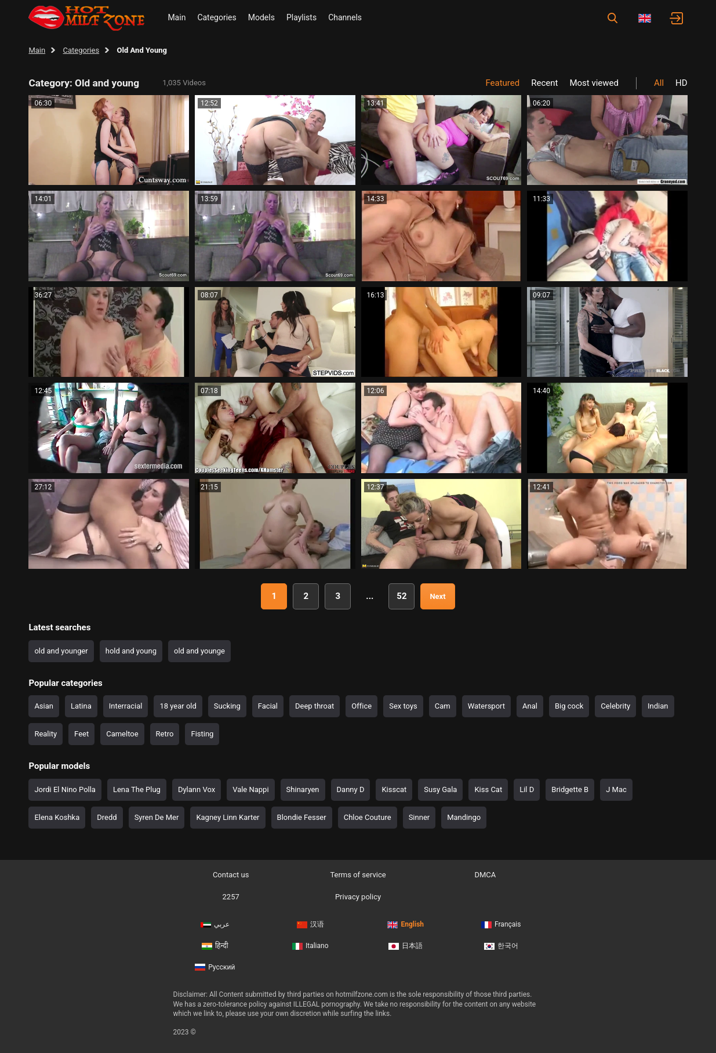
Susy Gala (440, 789)
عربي (215, 924)
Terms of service (358, 874)
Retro (165, 733)
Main (177, 17)
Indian (658, 706)
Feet (81, 733)
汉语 (310, 924)
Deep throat (314, 706)
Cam (442, 706)
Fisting (202, 733)
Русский (215, 967)
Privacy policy (358, 896)
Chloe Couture (367, 817)
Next (437, 596)
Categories (216, 17)
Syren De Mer (157, 817)
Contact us (231, 874)
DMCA (485, 874)
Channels (345, 17)
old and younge (199, 651)
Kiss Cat (488, 789)
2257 (231, 896)
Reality (45, 733)
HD (681, 83)
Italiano (310, 946)
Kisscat (393, 789)
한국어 (501, 946)
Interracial (126, 706)
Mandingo (464, 817)
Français (501, 924)
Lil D (526, 789)
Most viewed (594, 83)
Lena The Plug (137, 789)
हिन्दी (215, 946)
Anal (529, 706)
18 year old (177, 706)
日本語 (405, 946)
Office (361, 706)
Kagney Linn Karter (227, 817)
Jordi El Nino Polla (65, 789)
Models (261, 17)
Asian (43, 706)
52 (401, 596)
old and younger (61, 651)
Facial (268, 706)
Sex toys (403, 706)
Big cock (569, 706)
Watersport (486, 706)
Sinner (419, 817)
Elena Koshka (56, 817)
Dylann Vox (196, 789)
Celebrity (615, 706)
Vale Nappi (250, 789)
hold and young (131, 651)
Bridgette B (569, 789)
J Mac (616, 789)
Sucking (227, 706)
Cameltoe (122, 733)
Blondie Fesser (301, 817)
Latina (81, 706)
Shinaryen (302, 789)
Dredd (107, 817)
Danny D (351, 789)
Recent (544, 83)
